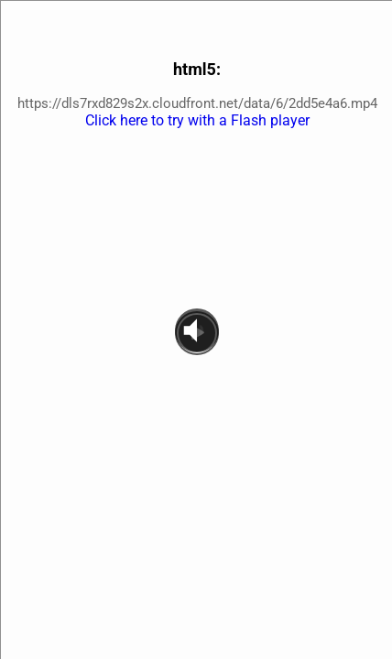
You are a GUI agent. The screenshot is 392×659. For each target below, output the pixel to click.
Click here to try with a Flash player (197, 120)
